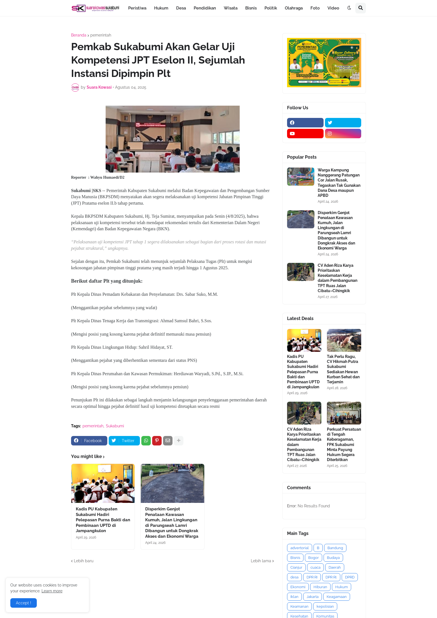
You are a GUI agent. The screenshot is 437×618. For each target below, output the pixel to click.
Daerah (335, 567)
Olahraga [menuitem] (294, 8)
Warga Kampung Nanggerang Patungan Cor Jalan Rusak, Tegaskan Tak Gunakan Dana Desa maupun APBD (339, 183)
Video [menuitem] (333, 8)
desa (294, 577)
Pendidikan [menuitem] (205, 8)
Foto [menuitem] (315, 8)
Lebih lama (261, 561)
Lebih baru (83, 561)
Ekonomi (297, 587)
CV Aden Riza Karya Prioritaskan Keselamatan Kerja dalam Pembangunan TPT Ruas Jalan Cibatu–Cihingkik (337, 278)
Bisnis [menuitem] (251, 8)
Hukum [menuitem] (161, 8)
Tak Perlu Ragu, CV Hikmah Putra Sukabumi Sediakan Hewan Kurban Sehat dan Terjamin (343, 369)
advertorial (299, 548)
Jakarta (313, 597)
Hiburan (320, 587)
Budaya (333, 558)
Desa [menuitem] (181, 8)
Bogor (313, 558)
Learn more (52, 591)
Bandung (335, 548)
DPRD (350, 577)
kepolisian (325, 606)
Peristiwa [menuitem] (137, 8)
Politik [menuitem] (270, 8)
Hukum (341, 587)
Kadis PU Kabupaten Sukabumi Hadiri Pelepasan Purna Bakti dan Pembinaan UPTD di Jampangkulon (103, 519)
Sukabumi (115, 426)
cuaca (315, 567)
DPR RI (312, 577)
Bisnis (295, 558)
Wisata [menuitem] (230, 8)
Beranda (78, 35)
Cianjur (296, 567)
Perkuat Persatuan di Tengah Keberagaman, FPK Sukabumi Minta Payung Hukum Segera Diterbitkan (344, 444)
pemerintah (100, 35)
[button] (349, 8)
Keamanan (299, 606)
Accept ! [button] (23, 603)
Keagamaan (337, 597)
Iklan (294, 597)
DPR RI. (331, 577)
